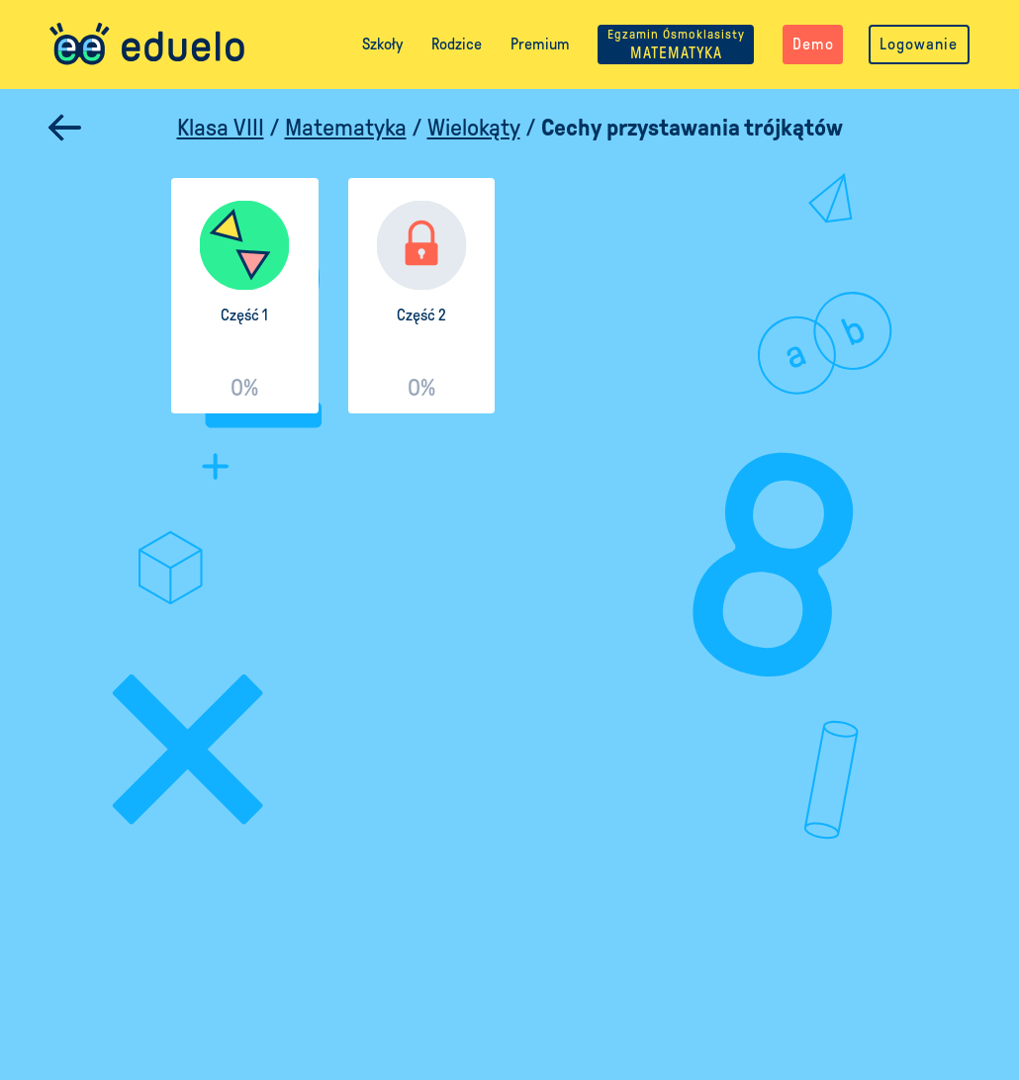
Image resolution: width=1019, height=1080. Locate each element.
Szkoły (382, 44)
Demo (813, 44)
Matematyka (346, 127)
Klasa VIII (220, 127)
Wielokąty (473, 127)
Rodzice (456, 44)
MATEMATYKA (676, 44)
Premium (540, 44)
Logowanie (919, 44)
